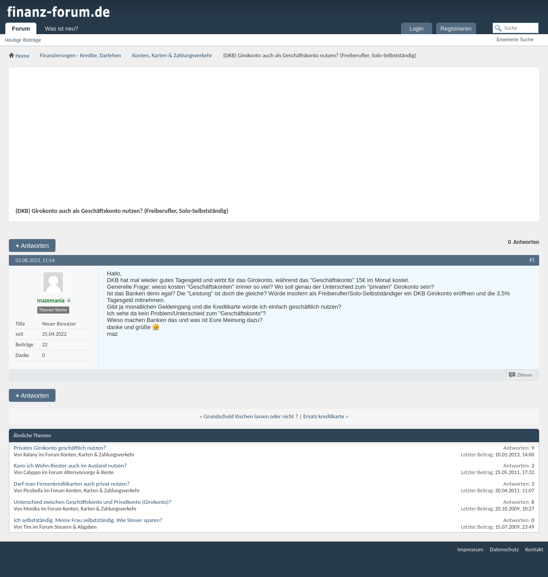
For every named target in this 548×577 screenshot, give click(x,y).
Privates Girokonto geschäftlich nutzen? (60, 447)
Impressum (470, 549)
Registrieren (456, 28)
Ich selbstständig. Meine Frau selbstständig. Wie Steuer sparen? (88, 520)
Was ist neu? (61, 28)
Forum (21, 28)
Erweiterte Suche (515, 39)
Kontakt (534, 549)
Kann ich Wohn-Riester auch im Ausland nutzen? (70, 465)
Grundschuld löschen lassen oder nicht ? (251, 416)
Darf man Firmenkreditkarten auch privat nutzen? (72, 483)
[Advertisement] (270, 141)
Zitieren (521, 375)
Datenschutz (504, 549)
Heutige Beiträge (23, 40)
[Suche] (516, 28)
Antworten (32, 245)
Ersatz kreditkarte (323, 416)
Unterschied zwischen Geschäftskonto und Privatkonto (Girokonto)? (92, 501)
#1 (532, 260)
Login (417, 28)
